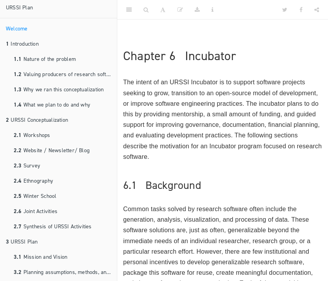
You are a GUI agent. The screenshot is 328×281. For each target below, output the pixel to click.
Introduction (22, 44)
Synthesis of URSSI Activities (53, 226)
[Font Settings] (162, 10)
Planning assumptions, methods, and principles (65, 272)
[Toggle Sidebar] (129, 10)
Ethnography (33, 181)
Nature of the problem (45, 59)
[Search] (146, 10)
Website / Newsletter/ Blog (52, 150)
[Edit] (180, 10)
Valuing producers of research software (65, 74)
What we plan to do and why (52, 104)
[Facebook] (301, 10)
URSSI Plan (19, 7)
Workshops (32, 135)
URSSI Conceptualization (37, 120)
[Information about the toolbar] (212, 10)
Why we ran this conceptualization (59, 89)
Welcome (16, 28)
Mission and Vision (40, 257)
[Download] (197, 10)
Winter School (35, 196)
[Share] (316, 10)
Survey (27, 165)
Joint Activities (35, 211)
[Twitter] (284, 10)
